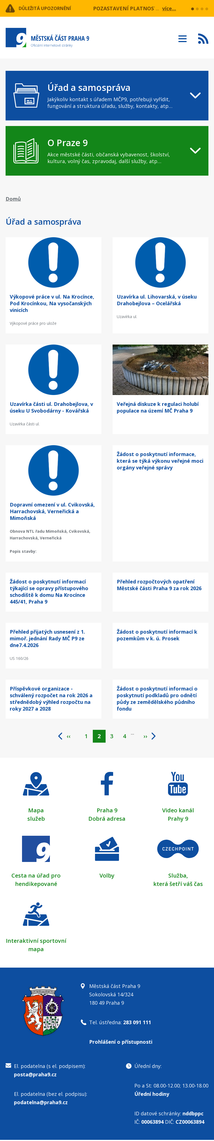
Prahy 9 (178, 819)
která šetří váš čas (178, 885)
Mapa (36, 811)
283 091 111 (137, 1023)
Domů (13, 198)
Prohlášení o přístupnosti (120, 1043)
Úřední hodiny (151, 1095)
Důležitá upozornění (50, 8)
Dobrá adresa (106, 819)
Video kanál (178, 811)
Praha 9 (107, 811)
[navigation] (107, 95)
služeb (36, 819)
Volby (107, 876)
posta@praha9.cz (35, 1075)
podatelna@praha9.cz (41, 1103)
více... (169, 8)
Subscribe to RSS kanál (203, 38)
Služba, (178, 876)
